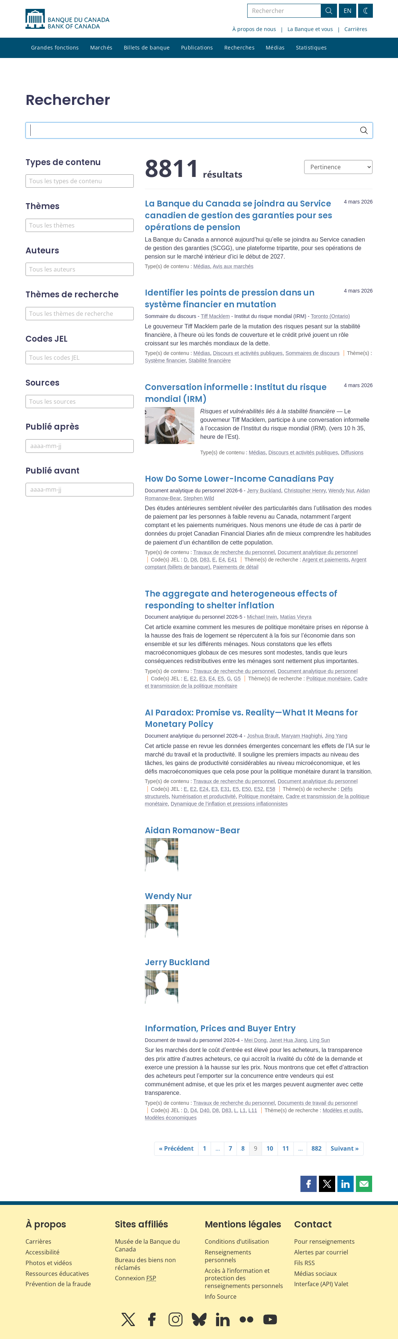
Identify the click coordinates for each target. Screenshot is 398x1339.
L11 (252, 1110)
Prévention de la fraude (58, 1284)
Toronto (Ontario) (330, 316)
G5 (237, 679)
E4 (221, 560)
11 (285, 1148)
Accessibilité (42, 1252)
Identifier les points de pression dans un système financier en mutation (229, 298)
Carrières (355, 29)
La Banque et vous (310, 29)
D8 (193, 560)
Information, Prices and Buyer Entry (220, 1028)
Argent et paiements (325, 560)
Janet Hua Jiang (288, 1040)
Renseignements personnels (228, 1256)
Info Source (221, 1296)
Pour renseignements (324, 1241)
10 (269, 1148)
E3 (202, 679)
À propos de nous (254, 29)
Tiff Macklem (215, 316)
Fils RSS (304, 1263)
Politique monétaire (328, 679)
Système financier (165, 360)
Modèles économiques (171, 1118)
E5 (221, 679)
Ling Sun (320, 1040)
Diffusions (352, 452)
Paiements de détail (235, 567)
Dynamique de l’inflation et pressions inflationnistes (229, 804)
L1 (243, 1110)
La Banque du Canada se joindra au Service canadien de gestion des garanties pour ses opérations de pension (238, 215)
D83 (205, 560)
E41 (232, 560)
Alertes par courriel (321, 1252)
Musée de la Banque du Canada (147, 1245)
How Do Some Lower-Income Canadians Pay (239, 479)
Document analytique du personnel (317, 552)
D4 (193, 1110)
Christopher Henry (305, 490)
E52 (258, 789)
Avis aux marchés (233, 266)
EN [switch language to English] (347, 11)
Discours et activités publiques (247, 353)
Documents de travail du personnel (317, 1103)
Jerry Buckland (264, 490)
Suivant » (345, 1148)
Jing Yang (336, 736)
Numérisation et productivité (203, 796)
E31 (225, 789)
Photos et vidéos (48, 1263)
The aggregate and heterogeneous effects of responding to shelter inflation (241, 599)
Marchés (101, 47)
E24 (203, 789)
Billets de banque (147, 47)
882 (317, 1148)
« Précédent (176, 1148)
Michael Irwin (262, 617)
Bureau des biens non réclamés (145, 1264)
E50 (246, 789)
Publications (197, 47)
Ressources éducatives (57, 1274)
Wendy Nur (341, 490)
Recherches (239, 47)
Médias (275, 47)
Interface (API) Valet (321, 1284)
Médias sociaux (315, 1274)
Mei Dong (255, 1040)
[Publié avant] (79, 489)
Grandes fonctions (55, 47)
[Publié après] (79, 446)
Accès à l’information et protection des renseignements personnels (244, 1278)
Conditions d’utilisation (237, 1241)
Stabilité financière (209, 360)
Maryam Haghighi (302, 736)
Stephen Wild (198, 498)
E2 (193, 679)
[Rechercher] (364, 130)
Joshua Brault (263, 736)
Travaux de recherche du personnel (234, 552)
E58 (270, 789)
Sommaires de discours (312, 353)
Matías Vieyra (296, 617)
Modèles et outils (342, 1110)
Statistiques (311, 47)
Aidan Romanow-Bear (192, 830)
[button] (308, 1184)
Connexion (135, 1278)
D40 (205, 1110)
